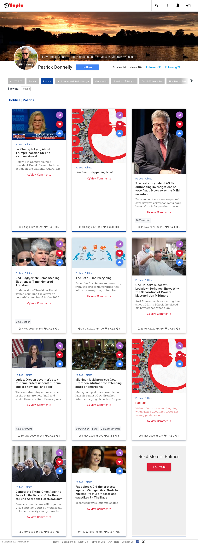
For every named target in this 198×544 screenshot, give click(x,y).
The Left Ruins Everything (93, 278)
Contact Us (128, 541)
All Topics (16, 81)
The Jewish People (179, 81)
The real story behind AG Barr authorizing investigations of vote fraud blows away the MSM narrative (157, 188)
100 (100, 328)
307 (39, 532)
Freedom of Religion (124, 81)
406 (99, 532)
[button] (157, 6)
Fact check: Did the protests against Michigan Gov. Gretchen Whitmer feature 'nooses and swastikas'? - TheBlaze (97, 492)
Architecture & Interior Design (73, 81)
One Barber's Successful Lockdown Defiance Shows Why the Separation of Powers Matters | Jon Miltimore (157, 290)
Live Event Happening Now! (94, 172)
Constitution (82, 428)
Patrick (140, 403)
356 (160, 328)
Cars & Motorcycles (152, 81)
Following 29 (173, 67)
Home (56, 541)
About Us (83, 541)
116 (160, 227)
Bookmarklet (69, 541)
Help (116, 541)
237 (159, 435)
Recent (33, 81)
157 (39, 328)
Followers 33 (153, 67)
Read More (159, 467)
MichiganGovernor (110, 428)
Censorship (101, 81)
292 (39, 227)
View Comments (39, 174)
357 (40, 435)
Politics (47, 81)
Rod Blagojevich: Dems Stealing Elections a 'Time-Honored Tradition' (37, 281)
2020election (143, 220)
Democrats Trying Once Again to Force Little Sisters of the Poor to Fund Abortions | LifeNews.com (38, 495)
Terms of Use (97, 541)
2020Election (23, 321)
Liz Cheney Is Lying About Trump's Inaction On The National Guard (33, 152)
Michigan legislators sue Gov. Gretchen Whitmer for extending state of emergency (98, 383)
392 (99, 435)
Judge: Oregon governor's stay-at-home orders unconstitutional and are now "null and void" (38, 383)
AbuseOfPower (24, 428)
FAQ (110, 541)
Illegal (95, 428)
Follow (87, 67)
